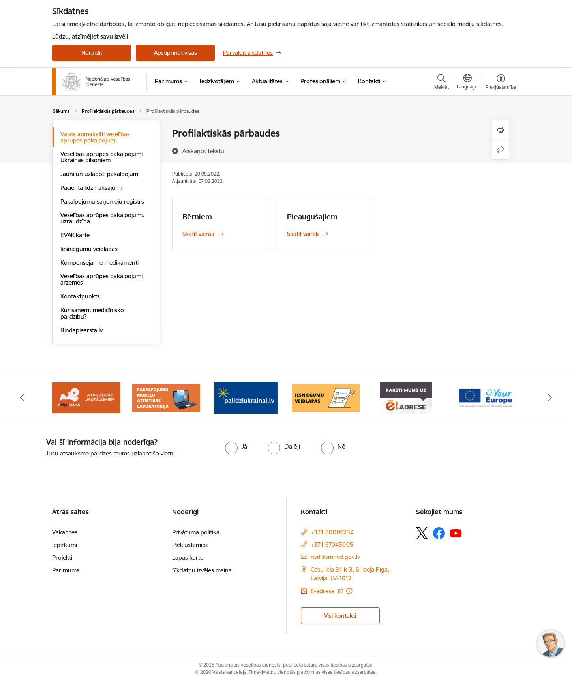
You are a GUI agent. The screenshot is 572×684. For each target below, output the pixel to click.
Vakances (64, 532)
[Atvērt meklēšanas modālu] (441, 82)
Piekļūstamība (190, 545)
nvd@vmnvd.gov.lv (335, 556)
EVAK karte (75, 235)
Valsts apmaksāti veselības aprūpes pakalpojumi (95, 137)
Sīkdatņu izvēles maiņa (202, 570)
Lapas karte (187, 557)
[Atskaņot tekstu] (203, 151)
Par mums (65, 570)
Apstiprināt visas (175, 52)
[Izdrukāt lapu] (500, 130)
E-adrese (323, 591)
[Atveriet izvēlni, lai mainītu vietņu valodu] (467, 82)
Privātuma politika (195, 532)
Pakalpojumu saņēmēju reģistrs (102, 201)
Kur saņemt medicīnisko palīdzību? (92, 313)
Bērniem (197, 216)
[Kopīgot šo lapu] (500, 149)
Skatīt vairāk (198, 234)
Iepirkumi (64, 545)
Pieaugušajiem (312, 216)
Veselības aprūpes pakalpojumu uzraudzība (102, 218)
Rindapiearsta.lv (81, 330)
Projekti (62, 557)
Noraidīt (91, 52)
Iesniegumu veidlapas (89, 249)
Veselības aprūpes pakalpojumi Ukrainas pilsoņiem (101, 157)
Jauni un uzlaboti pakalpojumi (99, 174)
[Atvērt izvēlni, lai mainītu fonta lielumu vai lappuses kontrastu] (501, 82)
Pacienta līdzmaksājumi (91, 187)
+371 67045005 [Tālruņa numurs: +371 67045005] (332, 544)
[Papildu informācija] (349, 591)
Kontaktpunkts (80, 296)
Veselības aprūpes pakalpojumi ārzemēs (101, 279)
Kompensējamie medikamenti (99, 262)
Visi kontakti (340, 615)
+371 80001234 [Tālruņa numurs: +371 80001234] (332, 532)
